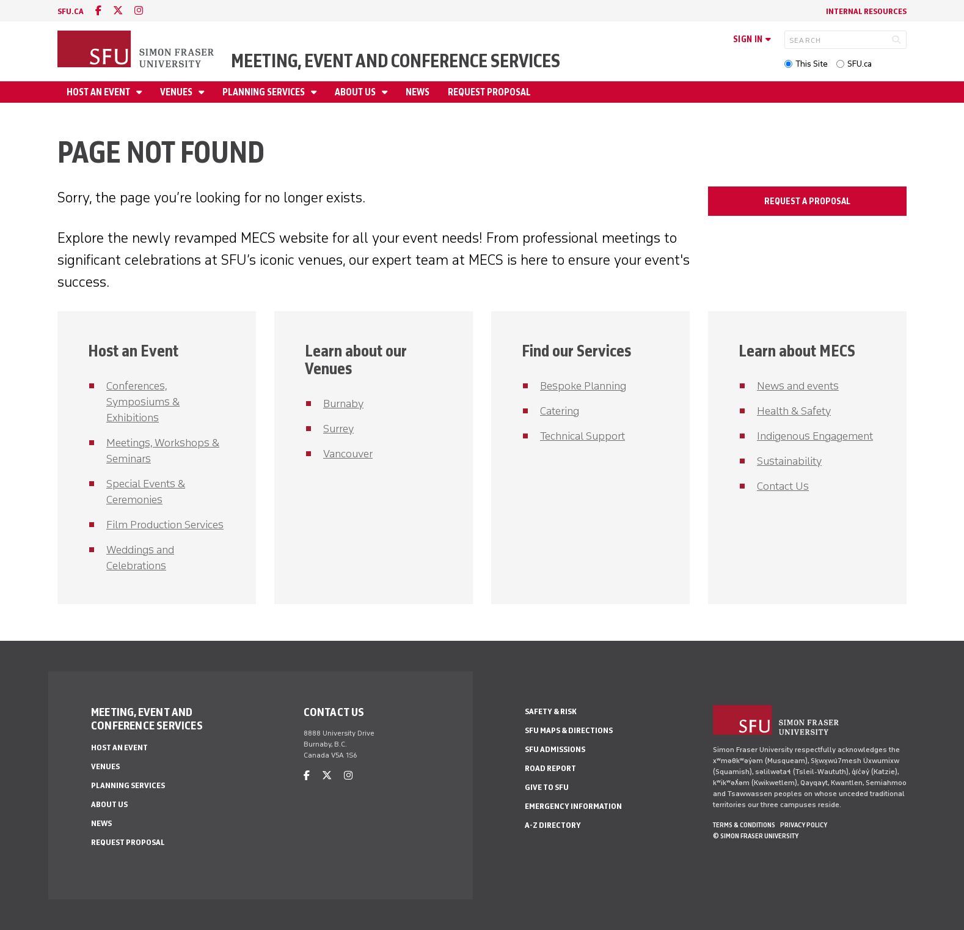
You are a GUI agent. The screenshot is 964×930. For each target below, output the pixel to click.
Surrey (338, 428)
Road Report (550, 768)
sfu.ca (70, 11)
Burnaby (343, 403)
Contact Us (783, 486)
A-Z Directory (553, 825)
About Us (356, 92)
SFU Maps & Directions (569, 730)
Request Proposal (489, 92)
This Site (811, 64)
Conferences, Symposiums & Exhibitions (143, 401)
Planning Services (264, 92)
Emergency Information (573, 806)
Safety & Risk (551, 711)
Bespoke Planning (583, 386)
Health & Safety (794, 411)
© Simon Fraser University (755, 836)
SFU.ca (859, 64)
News (417, 92)
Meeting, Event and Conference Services (395, 61)
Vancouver (348, 453)
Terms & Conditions (744, 825)
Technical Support (582, 436)
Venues (177, 92)
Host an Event (99, 92)
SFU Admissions (555, 749)
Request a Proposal (807, 201)
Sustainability (789, 461)
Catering (559, 411)
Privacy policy (803, 825)
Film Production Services (165, 524)
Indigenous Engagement (815, 436)
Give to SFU (547, 787)
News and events (798, 386)
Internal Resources (866, 11)
